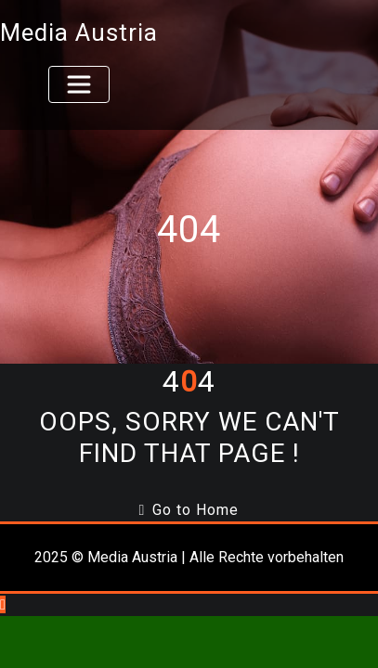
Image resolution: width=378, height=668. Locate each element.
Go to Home (189, 510)
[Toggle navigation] (79, 84)
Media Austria (79, 32)
